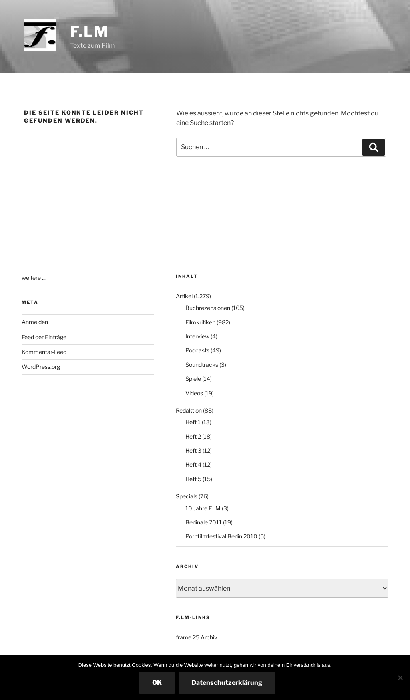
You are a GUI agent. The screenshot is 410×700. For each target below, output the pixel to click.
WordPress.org (41, 366)
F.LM (89, 31)
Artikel (184, 296)
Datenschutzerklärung (226, 682)
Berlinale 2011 (203, 522)
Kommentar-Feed (44, 351)
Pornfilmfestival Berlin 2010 (221, 536)
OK (157, 682)
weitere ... (34, 277)
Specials (186, 496)
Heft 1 (193, 422)
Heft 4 (193, 464)
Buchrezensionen (207, 307)
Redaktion (189, 410)
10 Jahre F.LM (203, 508)
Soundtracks (201, 364)
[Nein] (400, 678)
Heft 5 (193, 478)
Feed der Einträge (44, 337)
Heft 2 (193, 436)
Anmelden (35, 321)
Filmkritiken (200, 322)
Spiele (193, 378)
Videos (194, 393)
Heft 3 (193, 450)
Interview (197, 336)
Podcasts (197, 350)
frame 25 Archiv (196, 637)
